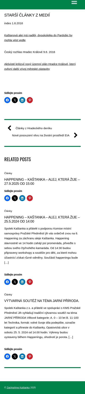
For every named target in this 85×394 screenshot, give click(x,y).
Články (8, 173)
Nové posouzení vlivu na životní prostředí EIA (43, 135)
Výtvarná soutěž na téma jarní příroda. (41, 301)
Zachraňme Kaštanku (18, 387)
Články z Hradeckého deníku (31, 128)
